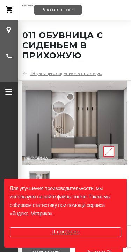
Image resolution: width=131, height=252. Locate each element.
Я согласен (66, 232)
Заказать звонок (58, 10)
